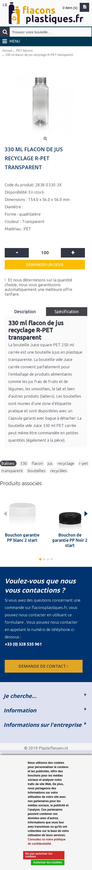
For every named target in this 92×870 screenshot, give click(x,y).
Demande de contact (43, 666)
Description (25, 311)
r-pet (83, 463)
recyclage (65, 463)
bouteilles (37, 470)
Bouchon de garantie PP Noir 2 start (70, 540)
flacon (37, 463)
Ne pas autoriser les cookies (38, 855)
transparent (12, 470)
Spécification (66, 311)
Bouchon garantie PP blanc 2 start (22, 537)
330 (23, 463)
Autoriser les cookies (47, 862)
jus (50, 463)
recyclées (58, 470)
